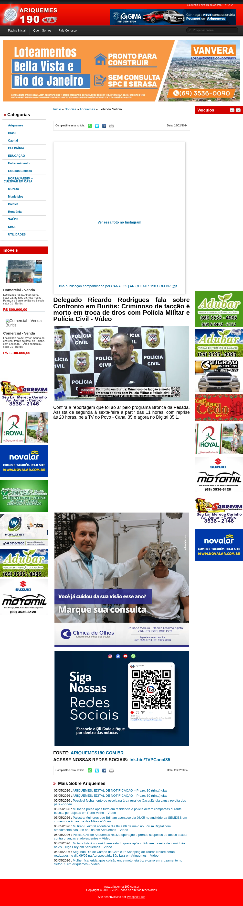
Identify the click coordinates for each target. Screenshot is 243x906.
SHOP (12, 227)
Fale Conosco (68, 30)
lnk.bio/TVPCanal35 (149, 759)
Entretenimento (19, 163)
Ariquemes (15, 125)
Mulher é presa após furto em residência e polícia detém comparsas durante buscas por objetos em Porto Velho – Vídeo (118, 811)
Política (13, 204)
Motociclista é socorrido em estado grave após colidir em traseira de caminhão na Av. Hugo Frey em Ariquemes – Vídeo (119, 845)
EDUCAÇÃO (16, 155)
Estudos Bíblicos (20, 171)
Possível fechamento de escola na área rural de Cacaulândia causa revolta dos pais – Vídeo (120, 802)
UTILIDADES (17, 234)
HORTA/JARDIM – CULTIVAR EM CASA (18, 180)
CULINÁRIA (16, 148)
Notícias (70, 109)
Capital (13, 140)
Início (57, 109)
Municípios (15, 196)
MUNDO (13, 189)
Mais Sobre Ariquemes (81, 783)
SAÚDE (13, 219)
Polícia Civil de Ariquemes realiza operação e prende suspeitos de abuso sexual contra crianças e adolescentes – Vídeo (120, 836)
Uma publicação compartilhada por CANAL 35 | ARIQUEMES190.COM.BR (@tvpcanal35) (125, 286)
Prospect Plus (136, 897)
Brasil (12, 133)
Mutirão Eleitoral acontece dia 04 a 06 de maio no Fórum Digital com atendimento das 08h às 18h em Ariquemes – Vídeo (112, 828)
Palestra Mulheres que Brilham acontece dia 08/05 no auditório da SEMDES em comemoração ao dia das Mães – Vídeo (120, 819)
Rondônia (14, 211)
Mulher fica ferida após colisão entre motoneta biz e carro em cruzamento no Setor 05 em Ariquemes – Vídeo (118, 862)
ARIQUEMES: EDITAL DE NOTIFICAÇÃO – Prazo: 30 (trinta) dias (120, 790)
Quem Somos (42, 30)
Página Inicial (16, 30)
